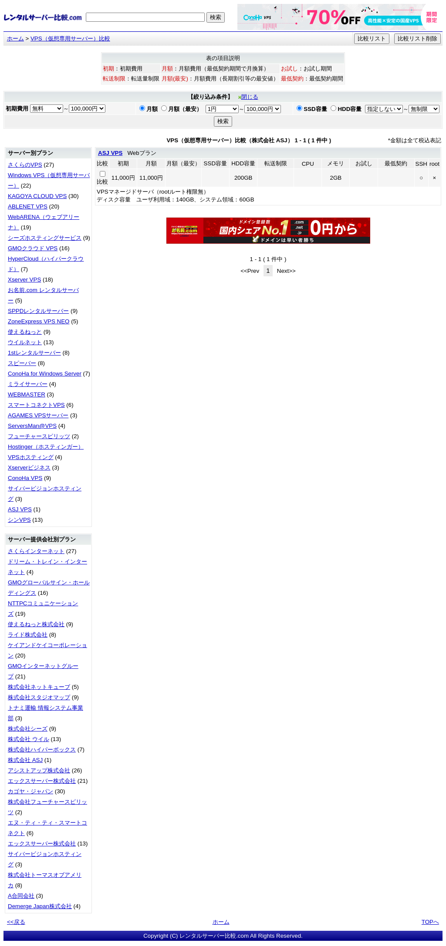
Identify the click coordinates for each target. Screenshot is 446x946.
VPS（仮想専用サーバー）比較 (70, 38)
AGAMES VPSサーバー (38, 415)
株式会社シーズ (27, 728)
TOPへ (430, 922)
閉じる (248, 97)
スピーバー (22, 363)
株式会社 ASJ (25, 760)
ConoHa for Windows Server (44, 373)
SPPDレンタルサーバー (38, 311)
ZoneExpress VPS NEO (38, 321)
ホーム (15, 38)
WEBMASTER (26, 394)
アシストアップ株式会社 (39, 770)
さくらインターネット (36, 551)
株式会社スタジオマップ (39, 697)
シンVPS (19, 520)
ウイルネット (25, 342)
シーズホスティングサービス (44, 238)
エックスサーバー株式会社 (42, 781)
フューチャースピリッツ (39, 436)
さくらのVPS (25, 164)
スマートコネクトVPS (36, 405)
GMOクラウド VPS (32, 248)
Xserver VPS (24, 279)
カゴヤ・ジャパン (30, 791)
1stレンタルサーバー (34, 352)
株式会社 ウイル (28, 739)
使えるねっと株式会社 (36, 624)
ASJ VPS (20, 509)
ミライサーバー (27, 384)
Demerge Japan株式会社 (40, 906)
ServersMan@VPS (32, 426)
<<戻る (16, 922)
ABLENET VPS (27, 206)
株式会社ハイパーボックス (42, 749)
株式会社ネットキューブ (39, 687)
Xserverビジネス (29, 467)
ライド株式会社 (27, 634)
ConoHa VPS (25, 478)
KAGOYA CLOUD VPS (37, 196)
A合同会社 (21, 895)
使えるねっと (25, 332)
